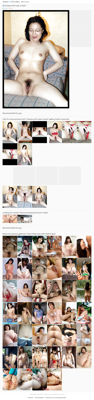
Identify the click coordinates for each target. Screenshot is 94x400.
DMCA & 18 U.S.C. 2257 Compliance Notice (56, 397)
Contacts (30, 397)
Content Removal (39, 397)
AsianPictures (11, 1)
